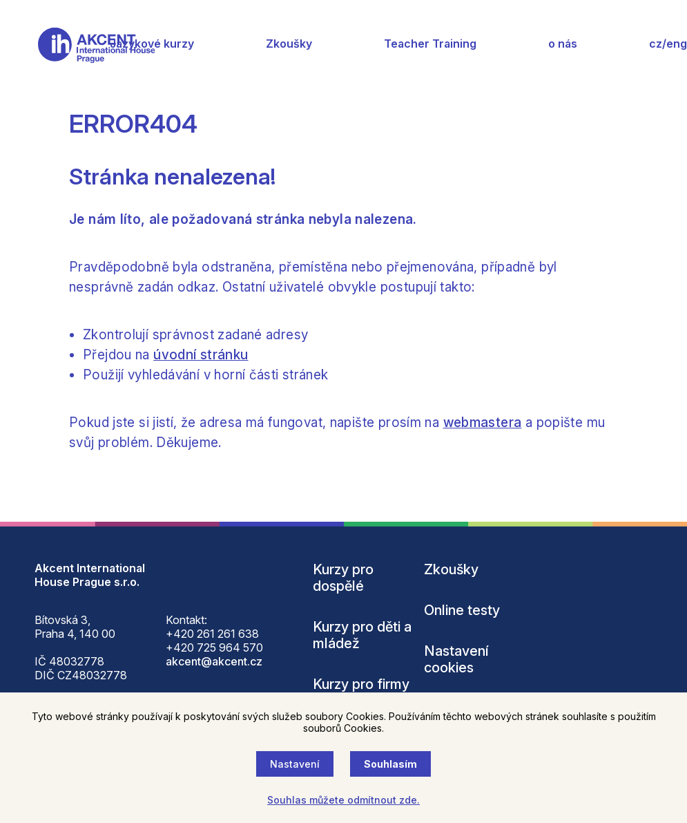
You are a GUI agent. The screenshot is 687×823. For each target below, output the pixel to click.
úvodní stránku (200, 355)
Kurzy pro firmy (361, 684)
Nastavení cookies (456, 659)
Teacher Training (430, 43)
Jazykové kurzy (152, 43)
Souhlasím (390, 764)
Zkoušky (289, 43)
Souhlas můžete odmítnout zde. (343, 800)
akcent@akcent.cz (214, 661)
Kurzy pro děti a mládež (362, 635)
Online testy (462, 610)
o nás (562, 43)
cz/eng (668, 43)
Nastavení (295, 764)
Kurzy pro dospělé (343, 577)
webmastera (482, 423)
